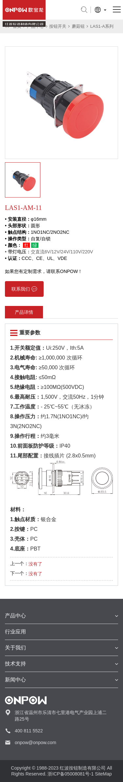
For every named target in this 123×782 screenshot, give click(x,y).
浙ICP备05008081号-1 (70, 773)
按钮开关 (57, 26)
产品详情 (24, 312)
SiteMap (103, 773)
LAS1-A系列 (101, 26)
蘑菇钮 (78, 26)
